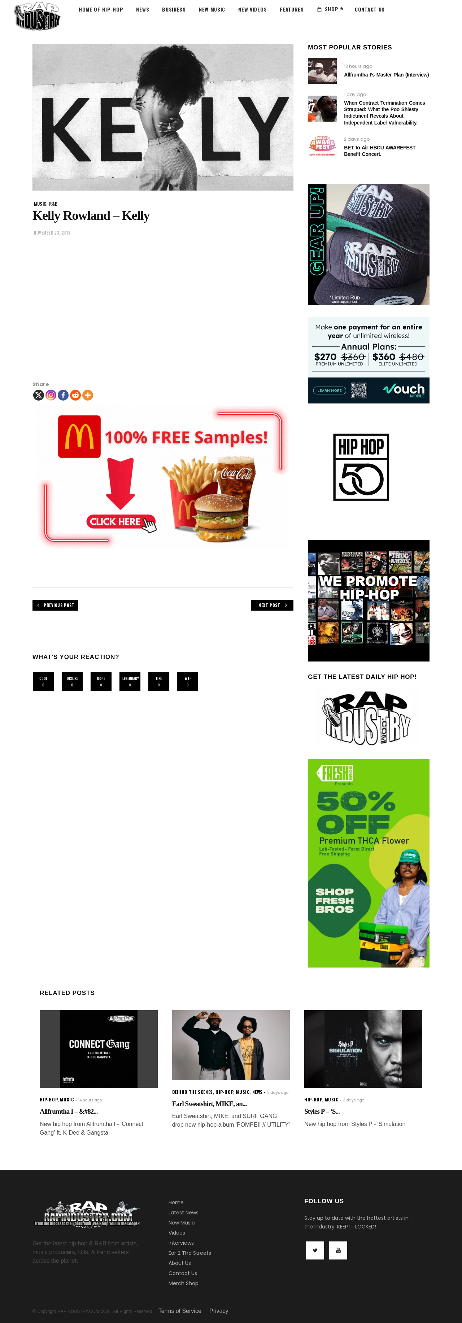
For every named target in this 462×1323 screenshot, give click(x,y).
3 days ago (277, 1092)
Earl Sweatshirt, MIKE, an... (209, 1104)
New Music (182, 1222)
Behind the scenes (192, 1092)
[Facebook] (63, 395)
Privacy (218, 1311)
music (40, 204)
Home (176, 1202)
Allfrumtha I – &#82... (69, 1111)
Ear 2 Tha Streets (190, 1253)
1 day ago (355, 94)
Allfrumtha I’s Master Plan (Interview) (386, 75)
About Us (180, 1263)
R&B (53, 204)
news (257, 1092)
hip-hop (48, 1099)
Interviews (181, 1242)
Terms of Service (179, 1311)
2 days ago (357, 139)
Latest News (184, 1212)
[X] (38, 395)
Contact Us (183, 1273)
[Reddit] (75, 395)
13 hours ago (358, 66)
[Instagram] (50, 395)
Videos (177, 1232)
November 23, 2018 (52, 233)
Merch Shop (184, 1283)
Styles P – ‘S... (322, 1111)
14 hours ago (90, 1100)
